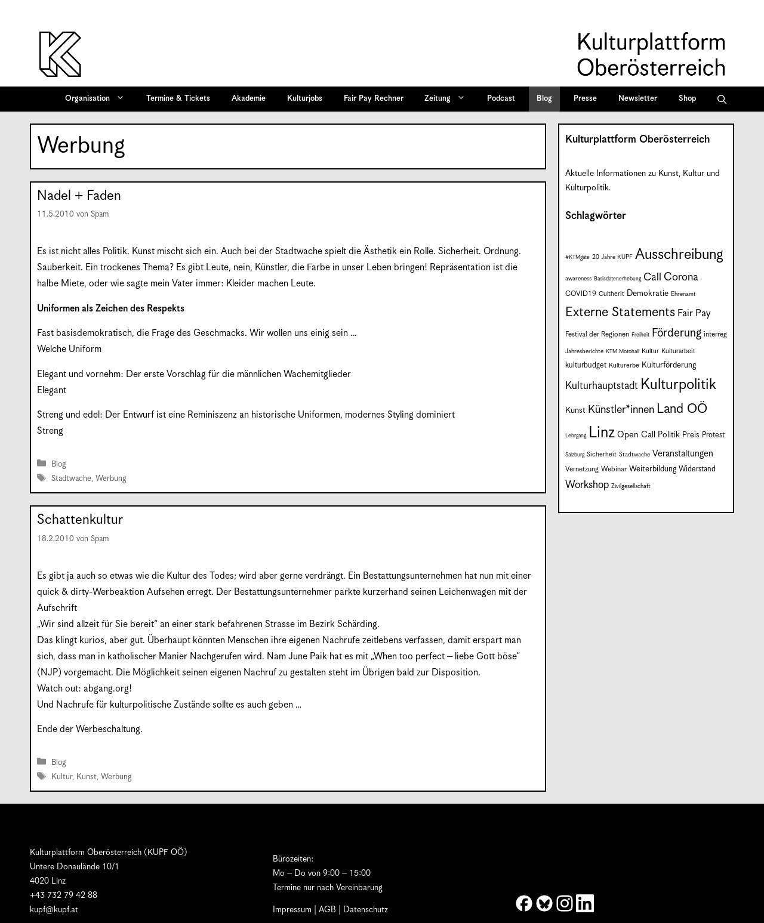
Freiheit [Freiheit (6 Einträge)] (640, 335)
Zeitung (448, 99)
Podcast (501, 98)
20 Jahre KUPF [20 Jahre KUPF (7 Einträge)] (612, 257)
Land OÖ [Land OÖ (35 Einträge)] (682, 409)
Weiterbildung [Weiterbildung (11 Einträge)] (652, 469)
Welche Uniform (69, 349)
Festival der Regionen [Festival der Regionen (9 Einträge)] (597, 334)
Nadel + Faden (79, 196)
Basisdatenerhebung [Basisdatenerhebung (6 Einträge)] (617, 279)
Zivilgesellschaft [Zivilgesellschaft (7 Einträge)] (631, 486)
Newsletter (637, 98)
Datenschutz (365, 910)
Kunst (86, 777)
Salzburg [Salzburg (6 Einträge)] (574, 455)
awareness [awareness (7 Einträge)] (578, 278)
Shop (687, 98)
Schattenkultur (80, 520)
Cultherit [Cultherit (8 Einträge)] (611, 294)
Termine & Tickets (178, 98)
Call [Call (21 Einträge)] (652, 277)
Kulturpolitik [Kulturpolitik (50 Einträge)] (678, 384)
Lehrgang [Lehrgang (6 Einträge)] (575, 436)
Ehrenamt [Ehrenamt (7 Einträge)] (683, 294)
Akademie (249, 98)
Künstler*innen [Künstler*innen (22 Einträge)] (621, 409)
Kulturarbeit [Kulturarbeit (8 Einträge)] (678, 351)
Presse (585, 98)
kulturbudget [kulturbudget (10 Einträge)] (585, 365)
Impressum (292, 910)
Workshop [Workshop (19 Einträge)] (587, 485)
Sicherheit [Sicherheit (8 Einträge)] (602, 454)
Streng (50, 431)
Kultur (61, 777)
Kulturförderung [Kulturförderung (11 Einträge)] (669, 365)
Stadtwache (71, 478)
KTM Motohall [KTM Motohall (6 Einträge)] (622, 351)
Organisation (99, 99)
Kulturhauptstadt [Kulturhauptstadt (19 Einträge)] (601, 386)
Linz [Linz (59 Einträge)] (602, 433)
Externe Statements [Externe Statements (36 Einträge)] (620, 312)
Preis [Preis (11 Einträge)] (691, 435)
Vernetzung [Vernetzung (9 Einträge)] (582, 469)
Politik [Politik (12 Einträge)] (669, 435)
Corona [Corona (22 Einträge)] (681, 277)
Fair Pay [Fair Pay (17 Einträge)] (694, 313)
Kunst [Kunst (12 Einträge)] (575, 410)
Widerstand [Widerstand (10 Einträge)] (697, 469)
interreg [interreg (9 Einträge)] (715, 334)
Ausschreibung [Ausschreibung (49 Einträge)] (679, 254)
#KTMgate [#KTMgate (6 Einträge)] (577, 257)
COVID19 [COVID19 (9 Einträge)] (580, 294)
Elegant (51, 390)
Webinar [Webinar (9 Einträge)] (614, 469)
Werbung (111, 478)
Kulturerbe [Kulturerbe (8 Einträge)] (624, 365)
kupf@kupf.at (54, 910)
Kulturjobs (304, 98)
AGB (327, 910)
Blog (544, 98)
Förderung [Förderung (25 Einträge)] (676, 333)
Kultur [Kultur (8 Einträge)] (650, 351)
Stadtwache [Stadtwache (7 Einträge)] (634, 454)
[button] (722, 99)
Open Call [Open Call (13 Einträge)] (636, 435)
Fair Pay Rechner (373, 98)
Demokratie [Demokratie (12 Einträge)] (647, 293)
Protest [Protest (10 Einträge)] (713, 435)
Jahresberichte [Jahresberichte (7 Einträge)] (584, 351)
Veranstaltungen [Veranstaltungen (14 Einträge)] (682, 454)
